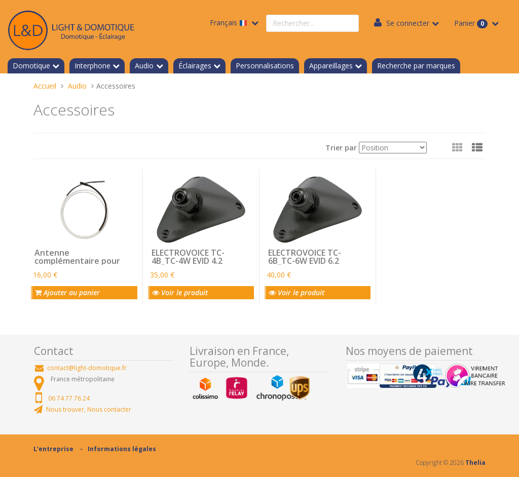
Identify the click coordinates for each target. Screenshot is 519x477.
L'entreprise (53, 449)
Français (229, 22)
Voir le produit (180, 292)
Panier (472, 23)
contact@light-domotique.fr (87, 368)
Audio (144, 65)
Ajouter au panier (67, 292)
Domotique (31, 65)
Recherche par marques (416, 65)
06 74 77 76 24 (69, 398)
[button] (477, 147)
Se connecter (407, 23)
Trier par (341, 147)
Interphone (92, 65)
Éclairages (194, 65)
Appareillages (331, 65)
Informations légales (122, 449)
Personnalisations (265, 65)
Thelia (475, 462)
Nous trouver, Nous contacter (88, 409)
